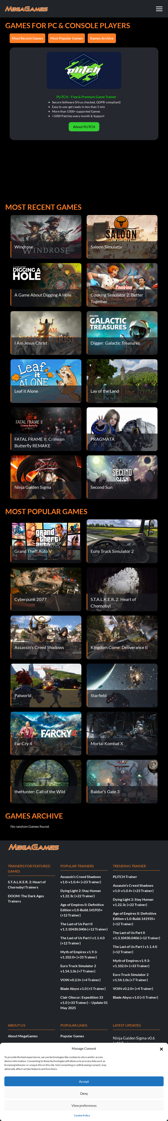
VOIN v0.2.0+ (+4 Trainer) (80, 980)
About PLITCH (84, 127)
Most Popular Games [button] (66, 38)
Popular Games (72, 1036)
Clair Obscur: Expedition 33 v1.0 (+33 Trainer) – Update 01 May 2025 (84, 1002)
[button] (161, 1048)
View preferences (84, 1105)
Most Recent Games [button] (27, 38)
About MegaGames (23, 1036)
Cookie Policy (82, 1115)
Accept (84, 1081)
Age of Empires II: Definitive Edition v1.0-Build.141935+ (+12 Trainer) (82, 909)
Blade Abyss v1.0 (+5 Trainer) (83, 988)
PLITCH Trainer (125, 877)
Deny (84, 1093)
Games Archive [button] (102, 38)
